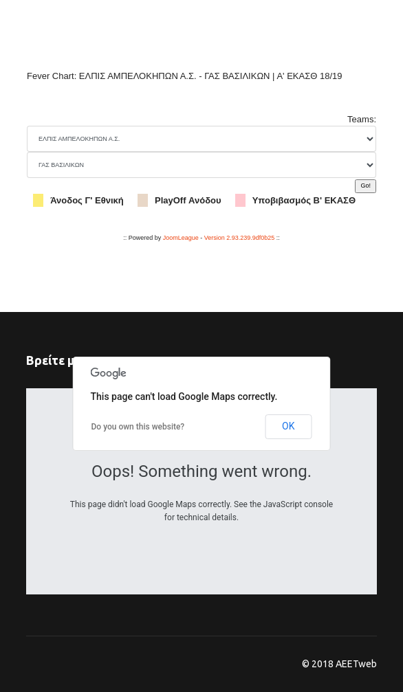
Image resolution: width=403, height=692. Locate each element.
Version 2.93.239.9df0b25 (239, 237)
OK (288, 426)
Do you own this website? (138, 427)
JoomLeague (181, 237)
